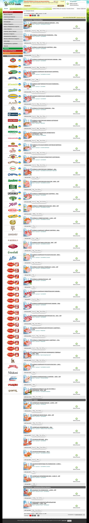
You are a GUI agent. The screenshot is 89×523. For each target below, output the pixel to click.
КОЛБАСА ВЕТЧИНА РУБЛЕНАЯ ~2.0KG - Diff (45, 267)
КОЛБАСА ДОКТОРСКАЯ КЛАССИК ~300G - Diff (45, 181)
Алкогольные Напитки (9, 16)
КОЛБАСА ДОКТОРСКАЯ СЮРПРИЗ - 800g (44, 47)
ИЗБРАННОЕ (7, 53)
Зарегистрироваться (74, 5)
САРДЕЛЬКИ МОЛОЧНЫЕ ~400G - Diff (43, 415)
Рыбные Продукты (8, 24)
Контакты (64, 8)
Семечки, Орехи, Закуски (10, 31)
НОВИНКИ (6, 48)
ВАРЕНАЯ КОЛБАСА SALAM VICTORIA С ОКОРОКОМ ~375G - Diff (43, 389)
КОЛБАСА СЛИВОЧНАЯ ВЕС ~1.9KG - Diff (44, 218)
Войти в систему (76, 28)
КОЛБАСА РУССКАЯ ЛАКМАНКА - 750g (43, 108)
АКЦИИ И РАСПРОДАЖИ (10, 50)
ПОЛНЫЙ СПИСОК (8, 12)
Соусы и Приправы (8, 19)
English (56, 1)
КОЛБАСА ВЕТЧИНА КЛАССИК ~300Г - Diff (44, 242)
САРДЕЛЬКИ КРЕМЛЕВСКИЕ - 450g (42, 427)
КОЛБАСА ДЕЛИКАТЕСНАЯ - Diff (41, 279)
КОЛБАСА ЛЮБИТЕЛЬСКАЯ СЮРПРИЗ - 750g (45, 193)
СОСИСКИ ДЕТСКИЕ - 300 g (40, 439)
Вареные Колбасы (38, 20)
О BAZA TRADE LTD (57, 8)
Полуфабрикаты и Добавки (11, 43)
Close (69, 520)
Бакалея (6, 46)
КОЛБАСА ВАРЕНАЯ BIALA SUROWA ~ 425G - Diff (46, 376)
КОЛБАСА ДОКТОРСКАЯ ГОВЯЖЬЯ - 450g (44, 169)
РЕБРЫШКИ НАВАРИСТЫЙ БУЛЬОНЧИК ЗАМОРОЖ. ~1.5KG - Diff (44, 503)
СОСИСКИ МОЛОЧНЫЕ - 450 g (41, 451)
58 (38, 15)
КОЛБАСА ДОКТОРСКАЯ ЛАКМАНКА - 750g (44, 35)
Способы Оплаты (70, 8)
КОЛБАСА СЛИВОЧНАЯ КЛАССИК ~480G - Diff (45, 206)
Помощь (78, 8)
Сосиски (35, 400)
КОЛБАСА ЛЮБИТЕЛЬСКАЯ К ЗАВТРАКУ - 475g (46, 340)
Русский (62, 1)
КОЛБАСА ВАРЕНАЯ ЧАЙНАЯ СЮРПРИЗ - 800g (45, 230)
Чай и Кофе (7, 41)
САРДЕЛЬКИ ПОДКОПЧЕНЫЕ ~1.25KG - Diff (44, 403)
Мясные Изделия (8, 14)
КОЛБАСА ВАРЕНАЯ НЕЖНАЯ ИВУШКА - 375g (45, 22)
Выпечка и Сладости (9, 33)
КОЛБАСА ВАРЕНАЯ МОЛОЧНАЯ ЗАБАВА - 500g (46, 303)
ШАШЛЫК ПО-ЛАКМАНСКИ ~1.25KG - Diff (44, 490)
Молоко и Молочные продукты (11, 38)
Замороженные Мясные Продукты (42, 487)
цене (84, 514)
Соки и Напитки (8, 29)
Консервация (7, 21)
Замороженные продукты (10, 36)
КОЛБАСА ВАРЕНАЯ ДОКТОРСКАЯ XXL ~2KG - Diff (46, 315)
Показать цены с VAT (81, 17)
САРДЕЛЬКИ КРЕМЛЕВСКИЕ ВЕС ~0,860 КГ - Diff (46, 476)
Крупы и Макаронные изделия (11, 26)
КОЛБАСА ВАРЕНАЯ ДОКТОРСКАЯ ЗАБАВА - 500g (46, 59)
